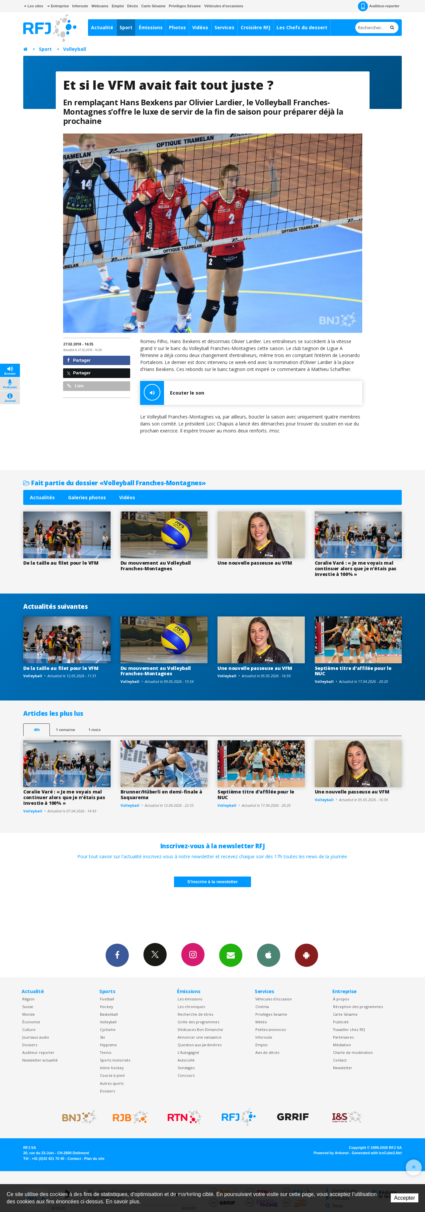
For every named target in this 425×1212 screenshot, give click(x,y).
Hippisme (108, 1045)
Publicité (341, 1022)
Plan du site (94, 1159)
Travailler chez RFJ (349, 1029)
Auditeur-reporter (378, 6)
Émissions (151, 27)
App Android (306, 955)
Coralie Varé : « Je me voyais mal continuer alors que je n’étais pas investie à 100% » (355, 568)
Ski (102, 1037)
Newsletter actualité (40, 1060)
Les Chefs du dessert (302, 27)
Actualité (102, 27)
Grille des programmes (198, 1022)
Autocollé (186, 1060)
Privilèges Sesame (271, 1014)
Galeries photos (87, 497)
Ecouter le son (172, 393)
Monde (28, 1014)
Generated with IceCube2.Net (377, 1153)
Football (107, 999)
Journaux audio (35, 1037)
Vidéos (200, 27)
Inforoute (80, 6)
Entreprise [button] (58, 6)
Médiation (342, 1045)
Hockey (106, 1006)
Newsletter (342, 1068)
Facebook (117, 955)
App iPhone (268, 955)
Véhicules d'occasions (223, 6)
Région (28, 999)
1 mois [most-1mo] (94, 729)
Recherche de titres (195, 1014)
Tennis (105, 1052)
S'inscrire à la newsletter (212, 881)
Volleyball (74, 49)
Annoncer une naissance (199, 1037)
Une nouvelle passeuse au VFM (254, 563)
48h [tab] (37, 729)
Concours (186, 1075)
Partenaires (343, 1037)
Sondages (186, 1068)
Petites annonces (270, 1029)
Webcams (99, 6)
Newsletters (230, 955)
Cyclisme (108, 1029)
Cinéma (262, 1006)
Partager (79, 360)
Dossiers (29, 1045)
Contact (340, 1060)
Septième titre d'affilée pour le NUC (353, 671)
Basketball (109, 1014)
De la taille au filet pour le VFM (61, 563)
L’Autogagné (188, 1052)
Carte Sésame (153, 6)
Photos (177, 27)
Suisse (27, 1006)
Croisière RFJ (255, 27)
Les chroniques (191, 1006)
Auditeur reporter (38, 1052)
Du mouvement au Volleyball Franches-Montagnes (156, 566)
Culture (29, 1029)
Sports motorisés (115, 1060)
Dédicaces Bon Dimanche (200, 1029)
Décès (132, 6)
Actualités (42, 497)
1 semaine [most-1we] (65, 729)
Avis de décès (267, 1052)
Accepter (404, 1198)
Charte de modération (353, 1052)
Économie (31, 1022)
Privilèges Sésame (185, 6)
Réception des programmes (358, 1006)
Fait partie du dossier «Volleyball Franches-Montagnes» (114, 483)
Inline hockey (112, 1068)
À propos (341, 999)
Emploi (118, 6)
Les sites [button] (33, 6)
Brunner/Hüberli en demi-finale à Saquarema (161, 794)
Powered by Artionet (331, 1153)
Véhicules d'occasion (273, 999)
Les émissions (190, 999)
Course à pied (112, 1075)
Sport (126, 27)
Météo (261, 1022)
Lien (75, 385)
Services (224, 27)
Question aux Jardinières (199, 1045)
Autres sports (112, 1083)
